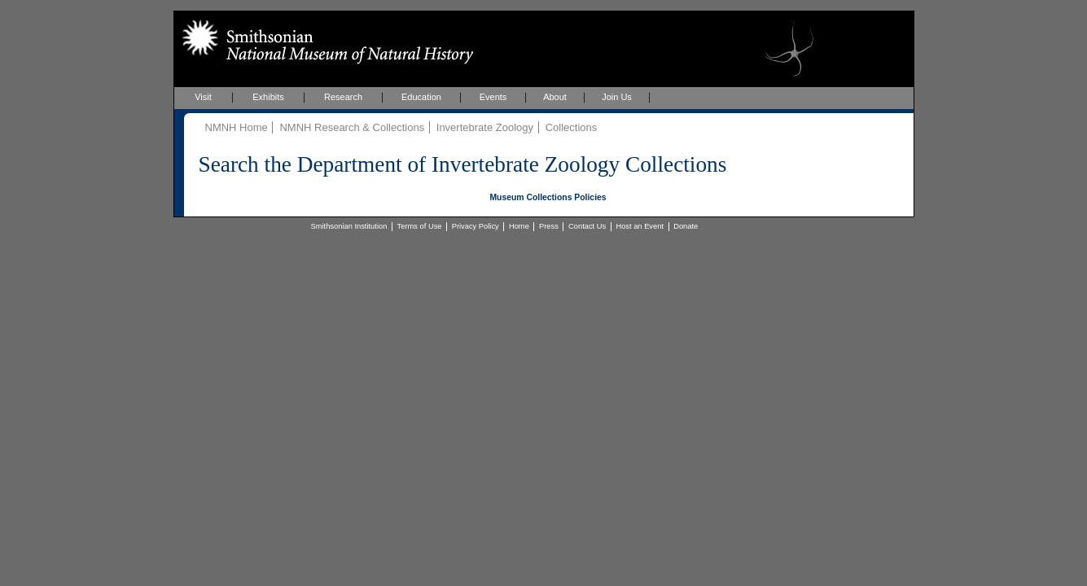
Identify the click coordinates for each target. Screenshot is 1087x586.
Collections (572, 127)
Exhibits (268, 97)
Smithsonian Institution (349, 226)
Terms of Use (419, 226)
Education (421, 97)
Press (549, 226)
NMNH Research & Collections (351, 127)
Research (343, 97)
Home (519, 226)
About (555, 97)
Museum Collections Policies (547, 197)
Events (493, 97)
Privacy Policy (475, 226)
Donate (685, 226)
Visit (203, 97)
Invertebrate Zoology (484, 127)
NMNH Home (236, 127)
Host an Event (640, 226)
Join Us (617, 97)
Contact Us (587, 226)
